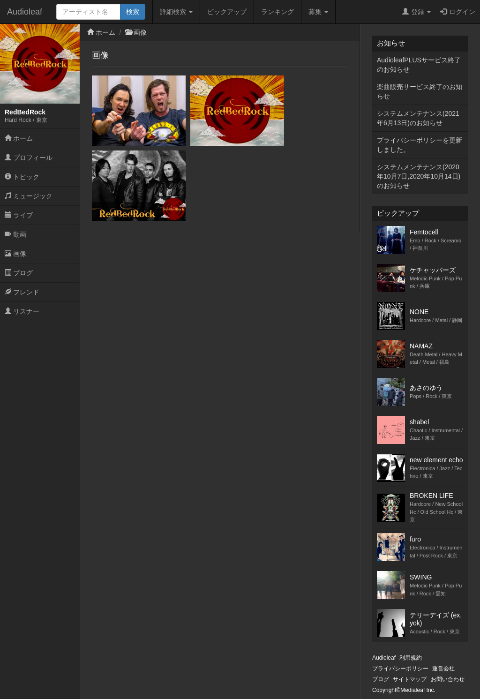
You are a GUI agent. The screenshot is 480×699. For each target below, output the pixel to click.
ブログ (19, 273)
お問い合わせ (448, 679)
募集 (318, 11)
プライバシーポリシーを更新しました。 (419, 144)
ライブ (19, 215)
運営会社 (443, 668)
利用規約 (410, 657)
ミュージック (28, 196)
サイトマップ (410, 679)
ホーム (19, 138)
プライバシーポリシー (400, 668)
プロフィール (28, 157)
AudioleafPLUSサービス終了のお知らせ (419, 64)
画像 (15, 253)
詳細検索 (176, 11)
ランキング (277, 11)
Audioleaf (24, 11)
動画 (15, 234)
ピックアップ (227, 11)
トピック (22, 176)
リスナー (22, 311)
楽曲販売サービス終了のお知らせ (419, 91)
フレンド (22, 292)
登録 (416, 11)
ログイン (457, 11)
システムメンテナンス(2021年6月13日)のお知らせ (418, 118)
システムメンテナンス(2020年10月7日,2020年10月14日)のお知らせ (418, 176)
